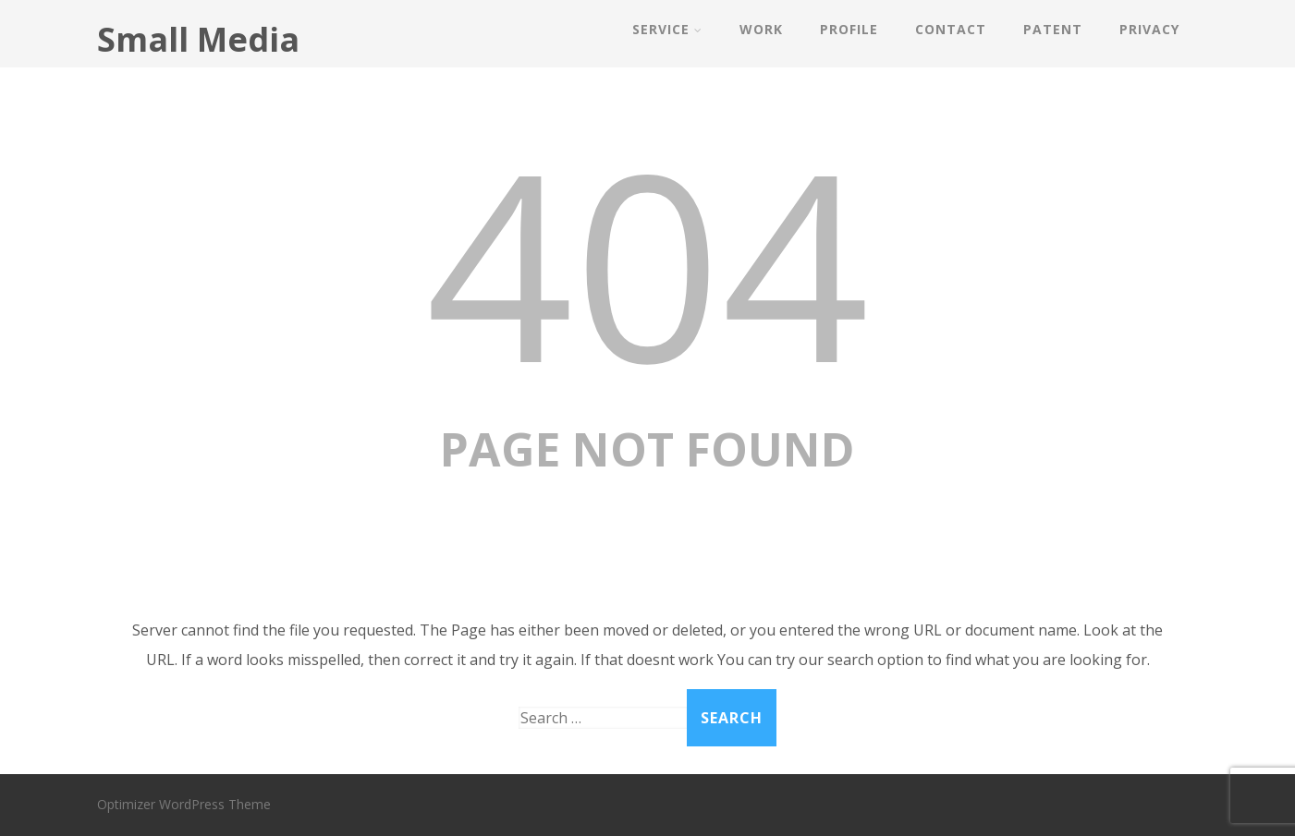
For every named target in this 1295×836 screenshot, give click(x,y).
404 (648, 262)
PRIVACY (1149, 29)
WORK (761, 29)
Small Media (198, 39)
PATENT (1052, 29)
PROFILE (849, 29)
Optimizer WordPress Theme (184, 804)
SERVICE (667, 29)
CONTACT (950, 29)
